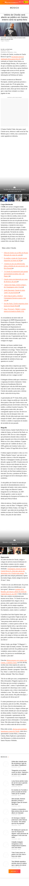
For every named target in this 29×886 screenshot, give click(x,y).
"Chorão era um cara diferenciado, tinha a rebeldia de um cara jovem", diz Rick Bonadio (16, 266)
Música (14, 8)
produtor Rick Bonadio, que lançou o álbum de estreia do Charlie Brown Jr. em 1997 (13, 591)
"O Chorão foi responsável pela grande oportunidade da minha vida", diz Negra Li (16, 274)
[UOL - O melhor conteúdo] (4, 2)
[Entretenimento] (12, 2)
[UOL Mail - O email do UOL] (20, 2)
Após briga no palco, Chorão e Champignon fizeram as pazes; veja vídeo (15, 298)
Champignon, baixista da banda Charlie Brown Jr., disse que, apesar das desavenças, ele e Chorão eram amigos (13, 571)
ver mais (14, 871)
